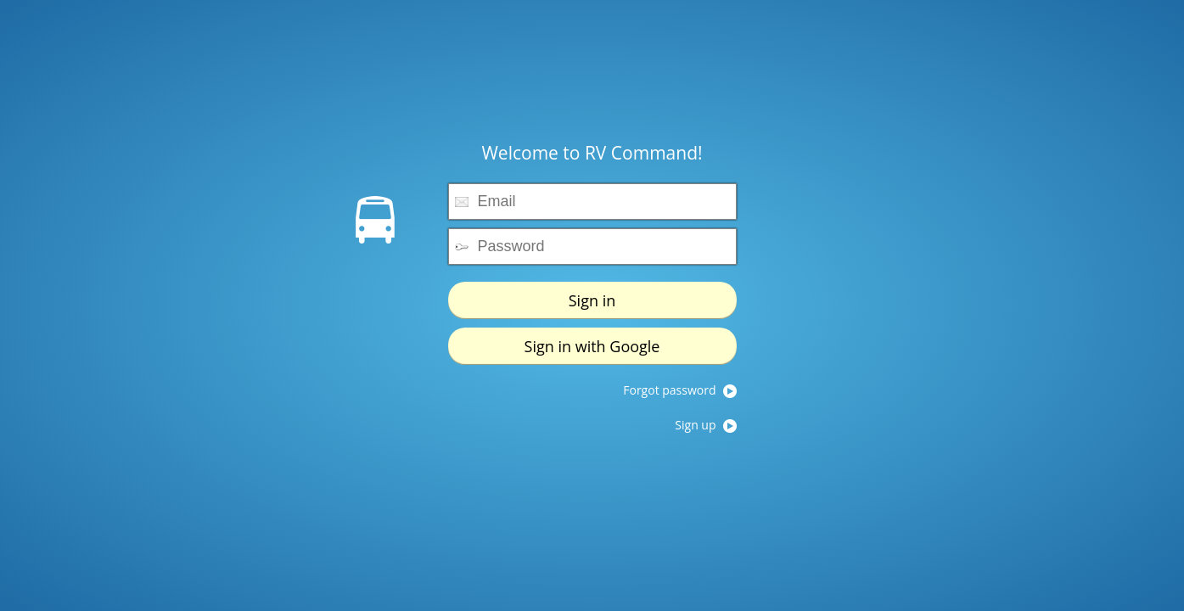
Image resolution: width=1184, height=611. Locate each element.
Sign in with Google (592, 346)
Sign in (592, 300)
